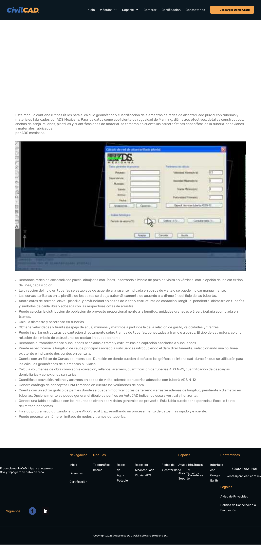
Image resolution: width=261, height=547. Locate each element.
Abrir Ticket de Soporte (188, 475)
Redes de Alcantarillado (171, 467)
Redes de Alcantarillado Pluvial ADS (144, 470)
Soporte (128, 10)
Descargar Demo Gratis (235, 9)
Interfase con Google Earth (216, 472)
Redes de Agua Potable (122, 472)
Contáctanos (195, 10)
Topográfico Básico (101, 467)
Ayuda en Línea (189, 465)
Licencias (76, 473)
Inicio (91, 10)
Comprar (150, 10)
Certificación (171, 10)
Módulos (106, 10)
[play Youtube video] (130, 206)
